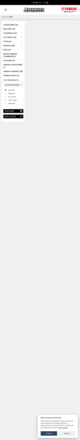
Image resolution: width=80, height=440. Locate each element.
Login (46, 2)
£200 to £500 (12, 100)
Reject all (66, 433)
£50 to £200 (12, 97)
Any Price (11, 90)
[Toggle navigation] (5, 9)
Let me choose (63, 428)
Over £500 (11, 103)
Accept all (49, 433)
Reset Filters (13, 116)
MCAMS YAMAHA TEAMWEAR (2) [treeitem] (10, 55)
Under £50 (11, 93)
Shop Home (13, 111)
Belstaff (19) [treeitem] (9, 29)
